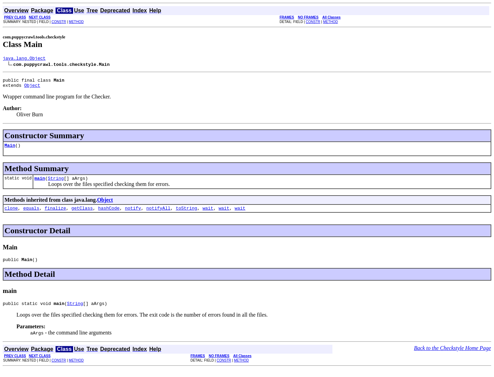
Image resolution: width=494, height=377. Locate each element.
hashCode (108, 214)
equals (31, 214)
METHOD (76, 22)
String (56, 183)
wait (207, 214)
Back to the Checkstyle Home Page (452, 356)
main (39, 183)
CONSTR (58, 22)
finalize (55, 214)
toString (186, 214)
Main (9, 149)
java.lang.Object (24, 59)
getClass (82, 214)
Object (32, 88)
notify (133, 214)
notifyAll (158, 214)
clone (11, 214)
